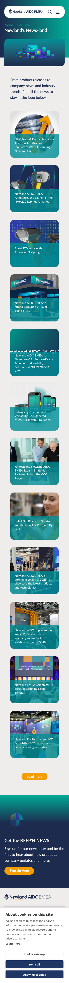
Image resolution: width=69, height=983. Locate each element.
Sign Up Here (19, 871)
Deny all (34, 964)
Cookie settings (34, 954)
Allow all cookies (34, 974)
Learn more (13, 943)
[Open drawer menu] (58, 12)
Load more (34, 776)
